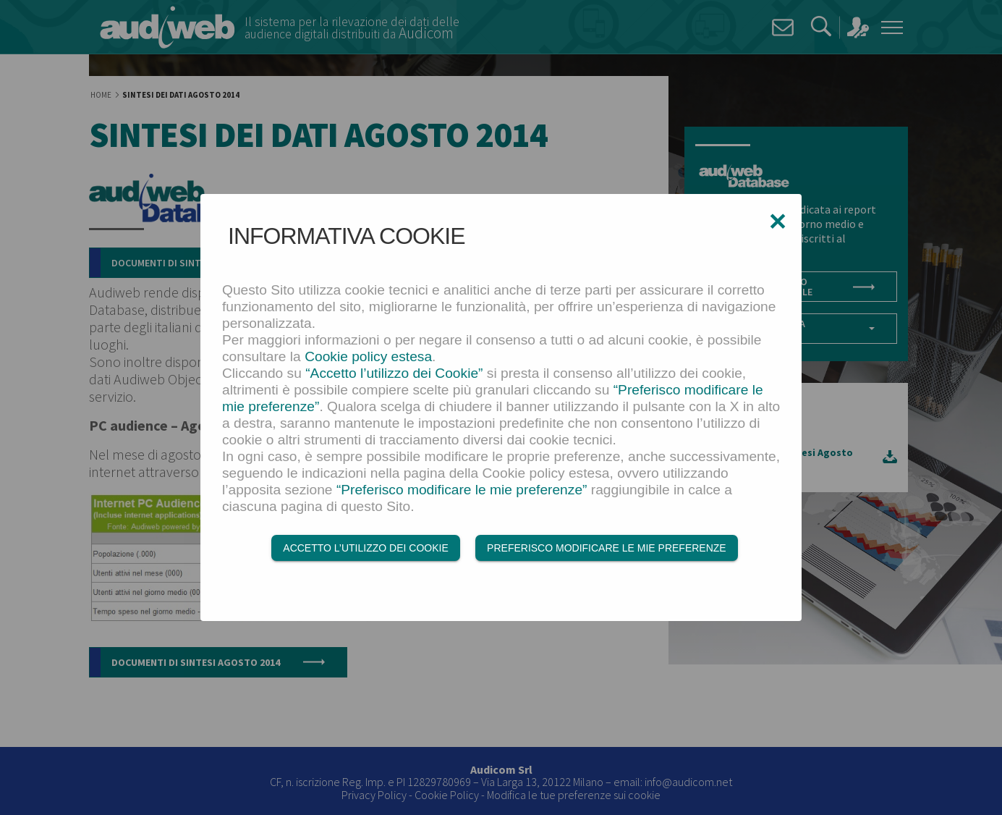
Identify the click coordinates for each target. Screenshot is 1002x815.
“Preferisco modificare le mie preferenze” (461, 490)
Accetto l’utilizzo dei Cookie (365, 548)
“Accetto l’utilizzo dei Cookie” (394, 373)
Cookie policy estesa (368, 357)
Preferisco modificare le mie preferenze (606, 548)
